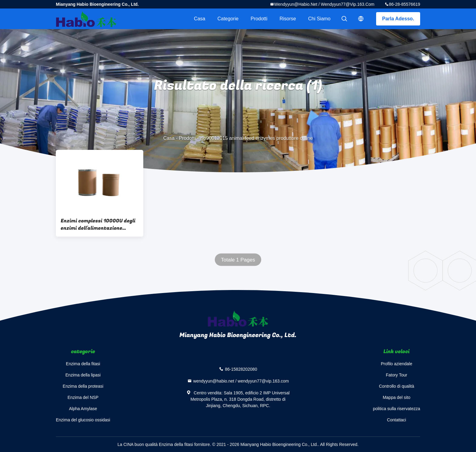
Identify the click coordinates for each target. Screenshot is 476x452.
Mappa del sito (396, 397)
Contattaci (396, 419)
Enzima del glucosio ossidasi (83, 419)
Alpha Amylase (83, 408)
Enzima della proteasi (83, 386)
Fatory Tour (396, 375)
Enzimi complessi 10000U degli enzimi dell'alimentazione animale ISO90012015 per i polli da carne (98, 224)
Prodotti (259, 18)
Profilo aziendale (396, 363)
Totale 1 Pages (238, 260)
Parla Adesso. (398, 18)
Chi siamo (319, 18)
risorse (288, 18)
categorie (227, 18)
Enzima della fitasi (83, 363)
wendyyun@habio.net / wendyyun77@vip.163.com (324, 4)
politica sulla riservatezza (396, 408)
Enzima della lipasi (83, 375)
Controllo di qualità (396, 386)
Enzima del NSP (83, 397)
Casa (199, 18)
